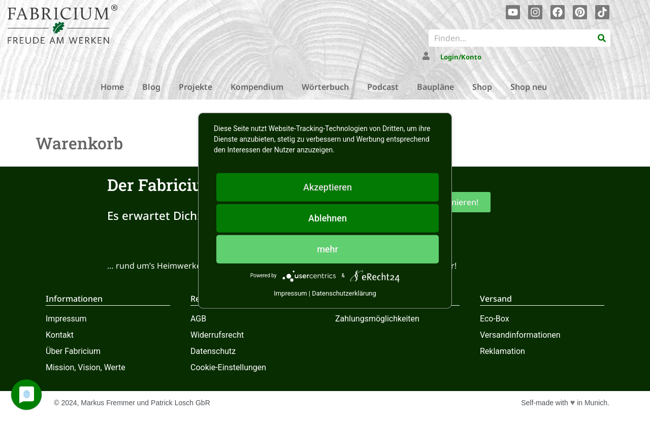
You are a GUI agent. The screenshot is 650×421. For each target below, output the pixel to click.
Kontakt (60, 335)
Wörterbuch (325, 86)
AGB (198, 318)
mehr (327, 248)
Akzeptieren (327, 186)
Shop (482, 86)
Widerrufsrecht (217, 335)
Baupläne (435, 86)
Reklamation (502, 351)
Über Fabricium (73, 351)
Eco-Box (494, 318)
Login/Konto (460, 56)
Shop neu (528, 86)
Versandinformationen (520, 335)
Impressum (66, 318)
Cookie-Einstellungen (228, 367)
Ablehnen (327, 217)
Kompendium (257, 86)
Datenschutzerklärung (344, 293)
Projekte (195, 86)
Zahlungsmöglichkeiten (377, 318)
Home (112, 86)
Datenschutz (213, 351)
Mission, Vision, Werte (85, 367)
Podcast (383, 86)
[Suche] (601, 38)
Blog (151, 86)
